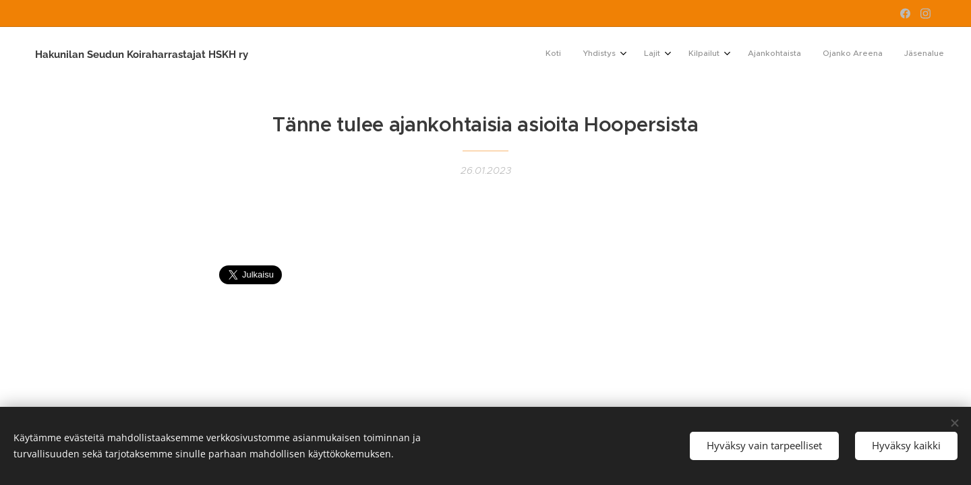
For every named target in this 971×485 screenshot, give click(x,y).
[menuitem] (798, 54)
